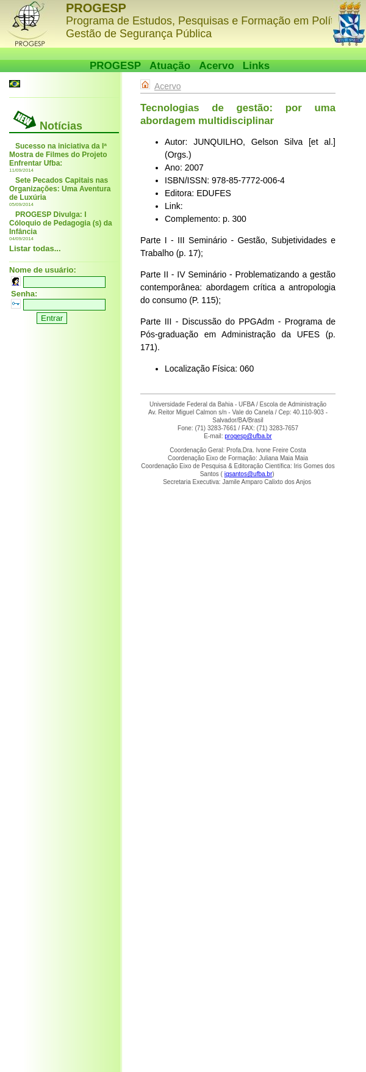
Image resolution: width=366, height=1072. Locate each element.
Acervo (216, 66)
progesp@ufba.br (247, 436)
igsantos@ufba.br (248, 474)
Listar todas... (35, 248)
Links (256, 66)
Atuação (169, 66)
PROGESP (115, 66)
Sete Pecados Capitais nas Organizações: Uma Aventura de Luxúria (60, 189)
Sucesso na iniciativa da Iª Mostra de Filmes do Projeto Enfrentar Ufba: (58, 154)
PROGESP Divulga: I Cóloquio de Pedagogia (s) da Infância (60, 223)
